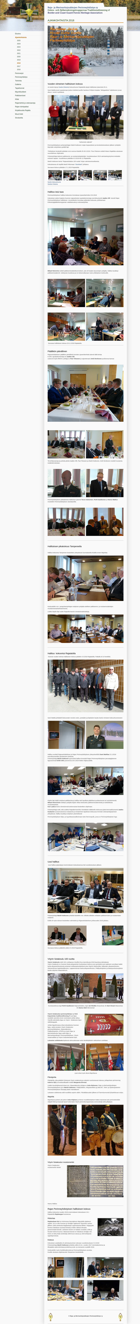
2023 (19, 47)
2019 (19, 60)
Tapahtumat (19, 88)
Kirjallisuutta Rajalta (22, 110)
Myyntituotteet (20, 92)
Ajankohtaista (21, 37)
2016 (19, 69)
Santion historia (53, 184)
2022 (19, 50)
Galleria (18, 84)
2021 (19, 53)
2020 (19, 56)
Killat (17, 99)
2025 (19, 40)
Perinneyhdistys (21, 77)
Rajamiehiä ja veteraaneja (25, 103)
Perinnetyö (19, 73)
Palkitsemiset (20, 96)
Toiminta (18, 81)
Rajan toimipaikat (21, 107)
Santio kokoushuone (54, 182)
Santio (61, 87)
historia (66, 87)
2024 (19, 44)
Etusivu (18, 34)
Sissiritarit (78, 164)
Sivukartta (19, 118)
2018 (19, 63)
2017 (19, 66)
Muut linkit (19, 114)
